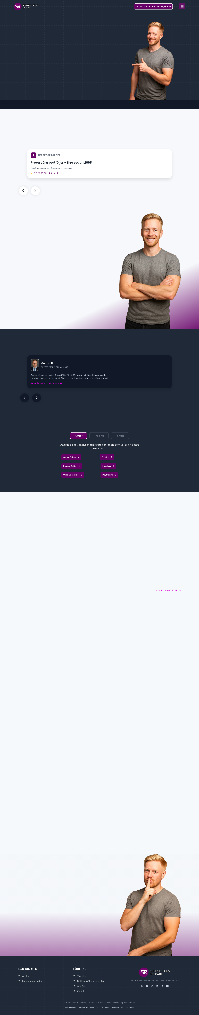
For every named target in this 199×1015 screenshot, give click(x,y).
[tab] (78, 435)
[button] (23, 190)
